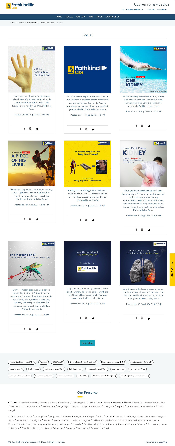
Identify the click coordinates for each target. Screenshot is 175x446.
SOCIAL (69, 17)
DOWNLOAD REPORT (132, 9)
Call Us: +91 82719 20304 (151, 5)
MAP (91, 17)
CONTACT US (112, 17)
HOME (59, 17)
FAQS (99, 17)
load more (87, 343)
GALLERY (80, 17)
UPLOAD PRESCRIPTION (157, 9)
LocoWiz (163, 442)
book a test (172, 269)
